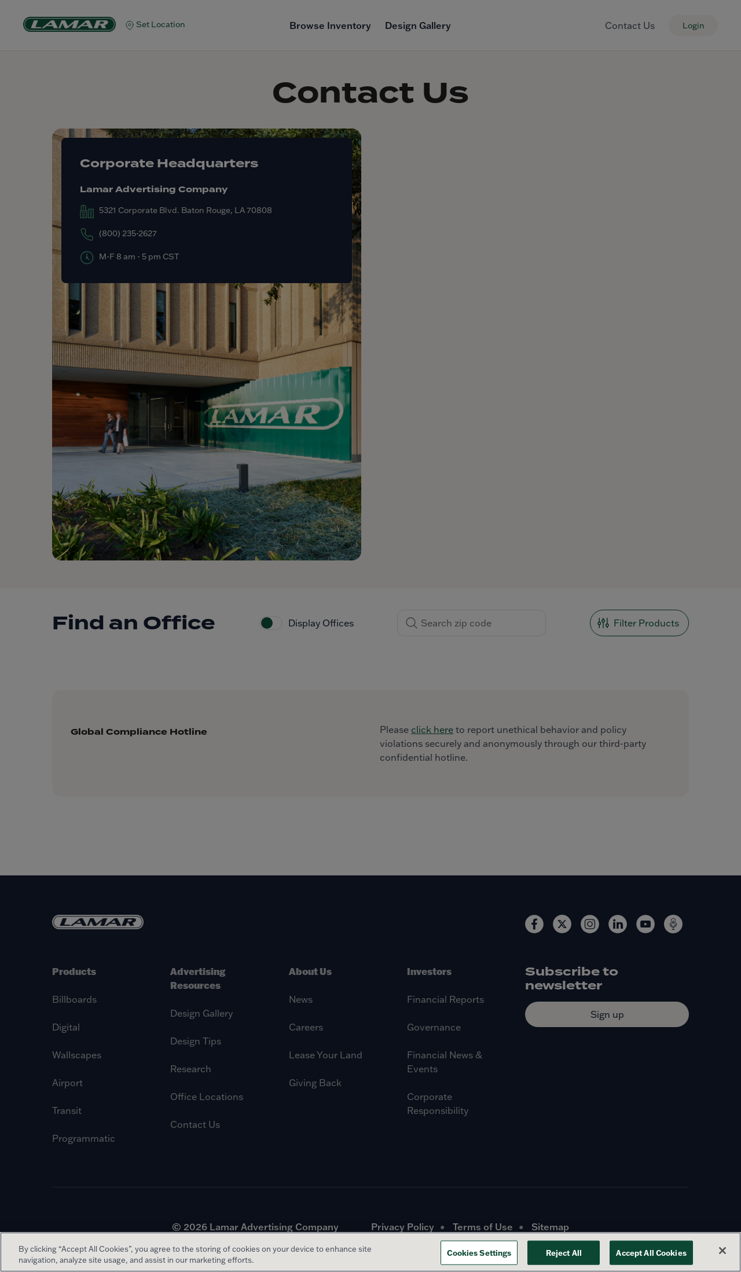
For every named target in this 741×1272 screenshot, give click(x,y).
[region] (370, 1252)
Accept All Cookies (651, 1253)
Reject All (564, 1253)
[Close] (722, 1250)
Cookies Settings (479, 1253)
